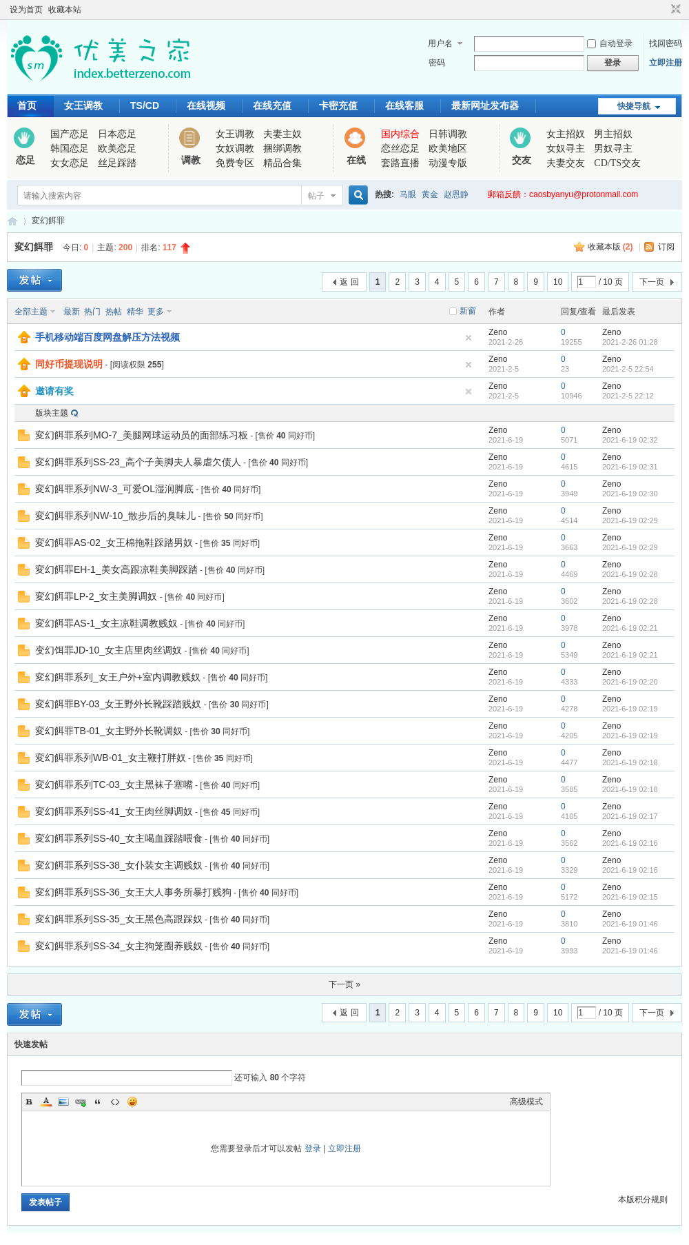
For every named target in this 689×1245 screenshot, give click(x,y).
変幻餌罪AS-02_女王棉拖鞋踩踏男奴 (114, 542)
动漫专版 (448, 163)
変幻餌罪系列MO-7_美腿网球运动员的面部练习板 (141, 435)
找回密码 (665, 43)
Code (115, 1102)
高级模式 (526, 1101)
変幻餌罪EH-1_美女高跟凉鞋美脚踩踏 (116, 569)
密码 (437, 63)
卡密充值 (338, 105)
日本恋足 (117, 134)
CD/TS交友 (617, 163)
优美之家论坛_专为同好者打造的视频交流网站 (12, 221)
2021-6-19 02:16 (630, 843)
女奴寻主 (565, 148)
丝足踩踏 (117, 163)
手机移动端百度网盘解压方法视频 (107, 337)
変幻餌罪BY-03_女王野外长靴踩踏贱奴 (118, 703)
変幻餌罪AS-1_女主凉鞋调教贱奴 (106, 623)
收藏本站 (64, 9)
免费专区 (235, 163)
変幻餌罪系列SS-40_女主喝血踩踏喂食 (119, 838)
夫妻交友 (565, 163)
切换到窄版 (674, 9)
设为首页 (26, 9)
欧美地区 (448, 148)
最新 (71, 311)
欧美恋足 (117, 148)
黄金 (430, 194)
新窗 (468, 311)
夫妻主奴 (282, 134)
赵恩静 (456, 194)
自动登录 (610, 43)
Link (81, 1102)
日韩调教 (448, 134)
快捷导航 (633, 106)
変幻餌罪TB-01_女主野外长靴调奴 (109, 730)
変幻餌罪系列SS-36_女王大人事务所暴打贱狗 (133, 892)
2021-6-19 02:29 (630, 520)
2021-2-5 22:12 (628, 396)
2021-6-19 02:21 (630, 628)
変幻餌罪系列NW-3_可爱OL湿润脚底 (114, 488)
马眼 (408, 194)
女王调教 (83, 105)
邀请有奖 (54, 390)
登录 (313, 1148)
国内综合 (400, 134)
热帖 (113, 311)
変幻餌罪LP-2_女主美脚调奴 (96, 596)
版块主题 (51, 413)
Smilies (132, 1102)
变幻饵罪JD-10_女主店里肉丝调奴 (108, 650)
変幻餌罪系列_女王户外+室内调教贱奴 (117, 676)
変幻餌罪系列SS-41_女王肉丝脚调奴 (114, 811)
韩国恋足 (69, 148)
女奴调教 (235, 148)
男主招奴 (613, 134)
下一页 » (344, 984)
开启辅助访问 (662, 9)
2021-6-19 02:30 (630, 493)
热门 (92, 311)
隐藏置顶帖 (468, 338)
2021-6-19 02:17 (630, 816)
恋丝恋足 (400, 148)
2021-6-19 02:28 (630, 574)
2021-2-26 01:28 (630, 342)
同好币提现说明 (69, 364)
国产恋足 (69, 134)
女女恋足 (69, 163)
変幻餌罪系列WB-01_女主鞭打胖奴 (110, 757)
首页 (27, 105)
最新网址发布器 (485, 105)
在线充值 (272, 105)
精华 (135, 311)
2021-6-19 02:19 (630, 709)
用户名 (440, 43)
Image (63, 1102)
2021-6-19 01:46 (630, 924)
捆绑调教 (282, 148)
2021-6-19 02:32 (630, 440)
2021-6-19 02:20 (630, 682)
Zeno (498, 332)
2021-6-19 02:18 (630, 762)
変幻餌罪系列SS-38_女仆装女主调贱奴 (119, 865)
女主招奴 (565, 134)
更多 (155, 311)
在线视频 (206, 105)
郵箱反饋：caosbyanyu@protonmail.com (563, 194)
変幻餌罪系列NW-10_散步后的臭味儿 (115, 515)
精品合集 (282, 163)
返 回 (349, 282)
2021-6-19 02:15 (630, 897)
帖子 (316, 196)
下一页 (651, 282)
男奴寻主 (613, 148)
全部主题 (31, 311)
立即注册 (665, 63)
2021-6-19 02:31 (630, 467)
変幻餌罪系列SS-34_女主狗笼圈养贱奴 (119, 945)
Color (46, 1102)
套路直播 (400, 163)
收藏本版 (610, 247)
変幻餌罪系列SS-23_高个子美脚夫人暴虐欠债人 (138, 461)
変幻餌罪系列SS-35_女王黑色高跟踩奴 (119, 918)
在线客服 (404, 105)
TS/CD (144, 105)
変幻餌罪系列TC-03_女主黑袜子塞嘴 (114, 784)
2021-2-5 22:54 (628, 369)
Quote (98, 1102)
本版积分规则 (643, 1199)
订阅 (666, 247)
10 (557, 282)
